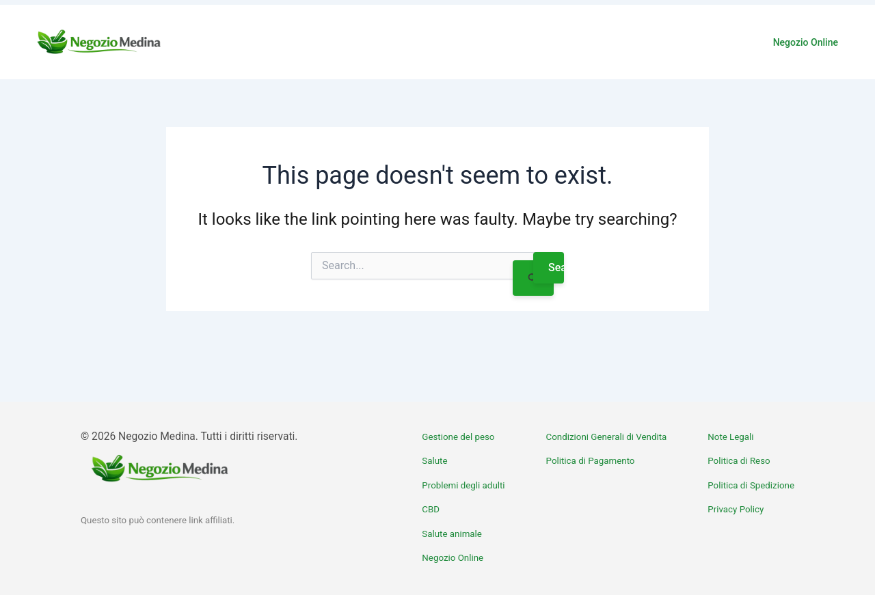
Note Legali (730, 437)
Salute (434, 461)
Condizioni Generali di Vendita (606, 437)
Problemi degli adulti (463, 485)
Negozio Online (805, 42)
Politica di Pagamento (590, 461)
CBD (431, 509)
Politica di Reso (739, 461)
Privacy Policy (736, 509)
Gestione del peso (458, 437)
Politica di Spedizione (751, 485)
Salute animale (452, 534)
